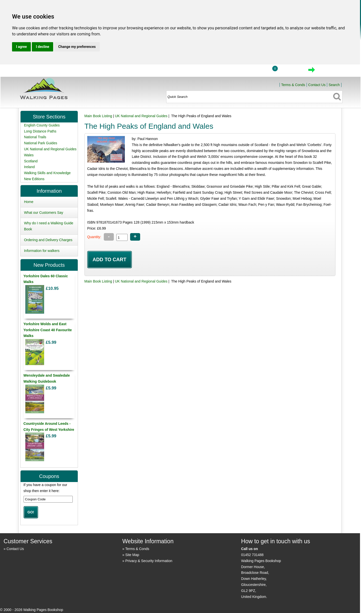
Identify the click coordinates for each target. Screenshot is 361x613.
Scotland (31, 161)
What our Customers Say (43, 213)
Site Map (132, 555)
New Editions (34, 179)
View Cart (290, 71)
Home (232, 71)
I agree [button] (21, 47)
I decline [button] (42, 47)
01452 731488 (252, 555)
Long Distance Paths (40, 131)
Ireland (29, 167)
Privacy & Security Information (148, 561)
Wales (29, 155)
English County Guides (42, 125)
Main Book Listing (98, 116)
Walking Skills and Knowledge (47, 173)
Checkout (328, 71)
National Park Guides (40, 143)
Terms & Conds (293, 85)
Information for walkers (42, 251)
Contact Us (316, 85)
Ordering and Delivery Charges (48, 240)
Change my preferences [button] (77, 47)
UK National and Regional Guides (141, 116)
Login (255, 71)
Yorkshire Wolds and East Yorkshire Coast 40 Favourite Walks (48, 330)
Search (334, 85)
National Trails (35, 137)
